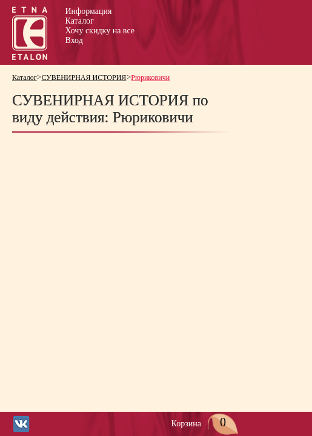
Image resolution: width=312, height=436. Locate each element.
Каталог (79, 20)
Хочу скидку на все (99, 30)
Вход (74, 40)
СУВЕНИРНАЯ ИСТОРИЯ (84, 77)
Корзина (205, 423)
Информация (88, 11)
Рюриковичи (150, 77)
